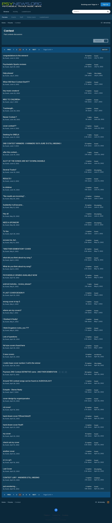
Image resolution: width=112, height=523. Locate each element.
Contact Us (56, 515)
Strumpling (97, 170)
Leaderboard (44, 17)
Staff (21, 17)
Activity (15, 11)
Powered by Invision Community (56, 520)
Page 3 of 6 (48, 49)
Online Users (31, 17)
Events (13, 17)
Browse (6, 12)
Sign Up (105, 4)
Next (34, 49)
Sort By (105, 49)
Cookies (65, 515)
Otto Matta (97, 73)
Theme (47, 515)
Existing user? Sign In (90, 4)
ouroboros (97, 354)
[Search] (83, 11)
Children (97, 196)
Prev (9, 49)
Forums (5, 17)
